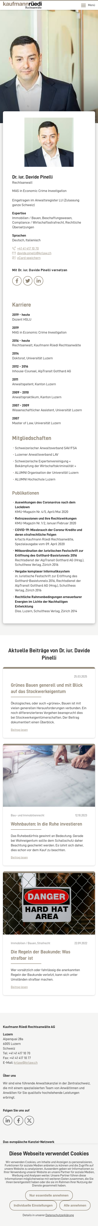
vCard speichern (26, 258)
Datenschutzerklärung (59, 1215)
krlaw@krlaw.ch (26, 1062)
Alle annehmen (75, 1205)
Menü (88, 5)
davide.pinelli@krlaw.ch (31, 253)
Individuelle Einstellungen (33, 1205)
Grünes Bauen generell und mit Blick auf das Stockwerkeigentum (47, 688)
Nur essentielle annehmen (49, 1195)
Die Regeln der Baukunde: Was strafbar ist (40, 955)
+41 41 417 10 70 (25, 248)
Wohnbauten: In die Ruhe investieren (46, 824)
